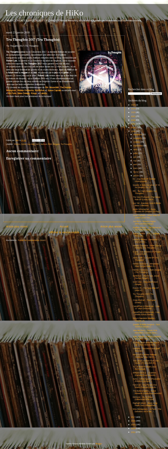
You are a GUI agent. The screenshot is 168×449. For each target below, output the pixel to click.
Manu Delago (23, 93)
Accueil (64, 226)
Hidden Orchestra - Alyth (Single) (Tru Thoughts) (147, 271)
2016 (133, 421)
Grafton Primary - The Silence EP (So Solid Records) (147, 228)
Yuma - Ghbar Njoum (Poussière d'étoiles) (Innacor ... (146, 380)
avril (135, 164)
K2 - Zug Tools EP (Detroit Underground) (144, 180)
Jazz (37, 144)
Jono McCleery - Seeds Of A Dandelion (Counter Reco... (145, 331)
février (136, 172)
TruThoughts (66, 144)
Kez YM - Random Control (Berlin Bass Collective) (147, 204)
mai (135, 161)
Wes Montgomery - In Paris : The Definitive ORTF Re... (147, 410)
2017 (133, 417)
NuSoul (44, 144)
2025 (133, 105)
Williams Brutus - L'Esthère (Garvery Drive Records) (144, 374)
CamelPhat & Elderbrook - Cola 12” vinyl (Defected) (146, 307)
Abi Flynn (12, 93)
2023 (133, 112)
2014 (133, 428)
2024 (133, 109)
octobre (136, 142)
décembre (137, 134)
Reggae (56, 144)
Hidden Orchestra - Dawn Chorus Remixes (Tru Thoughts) (147, 246)
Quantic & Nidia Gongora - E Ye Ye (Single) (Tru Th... (146, 186)
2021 (133, 120)
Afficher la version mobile (64, 232)
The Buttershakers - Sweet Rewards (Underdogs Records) (147, 392)
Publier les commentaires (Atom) (32, 240)
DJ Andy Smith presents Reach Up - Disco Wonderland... (146, 343)
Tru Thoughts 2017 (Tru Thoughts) (143, 295)
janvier (136, 176)
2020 (133, 124)
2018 (133, 131)
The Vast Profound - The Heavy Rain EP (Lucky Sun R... (146, 198)
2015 (133, 424)
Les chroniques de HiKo (44, 12)
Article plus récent (17, 226)
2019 (133, 127)
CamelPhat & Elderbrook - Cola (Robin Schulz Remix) (146, 313)
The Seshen (65, 87)
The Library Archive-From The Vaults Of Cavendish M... (146, 362)
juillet (135, 153)
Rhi (46, 87)
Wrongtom (11, 90)
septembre (138, 146)
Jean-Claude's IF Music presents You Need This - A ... (147, 337)
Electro (17, 144)
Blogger (98, 444)
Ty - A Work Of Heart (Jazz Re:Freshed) (144, 368)
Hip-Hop (30, 144)
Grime (23, 144)
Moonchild (54, 87)
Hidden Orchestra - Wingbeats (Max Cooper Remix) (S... (146, 265)
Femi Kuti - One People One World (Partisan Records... (145, 386)
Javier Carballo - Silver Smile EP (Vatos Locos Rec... (146, 216)
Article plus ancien (111, 226)
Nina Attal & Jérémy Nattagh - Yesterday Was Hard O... (145, 355)
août (135, 149)
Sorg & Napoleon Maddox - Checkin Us (144, 319)
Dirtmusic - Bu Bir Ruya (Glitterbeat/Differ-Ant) (143, 398)
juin (135, 157)
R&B (50, 144)
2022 (133, 116)
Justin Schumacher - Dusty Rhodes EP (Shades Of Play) (146, 210)
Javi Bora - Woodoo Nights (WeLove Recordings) (144, 222)
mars (135, 168)
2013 (133, 432)
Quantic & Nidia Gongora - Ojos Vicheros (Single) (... (146, 325)
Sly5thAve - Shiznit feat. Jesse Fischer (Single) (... (146, 277)
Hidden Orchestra (25, 90)
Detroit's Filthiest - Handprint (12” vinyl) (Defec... (147, 240)
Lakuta (43, 93)
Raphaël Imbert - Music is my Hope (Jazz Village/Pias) (145, 404)
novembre (137, 138)
